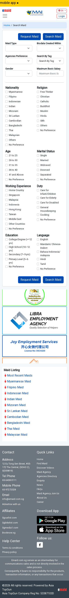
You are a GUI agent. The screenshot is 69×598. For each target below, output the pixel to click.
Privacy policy (9, 551)
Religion (42, 87)
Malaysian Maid (15, 434)
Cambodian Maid (16, 416)
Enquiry (41, 480)
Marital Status (46, 151)
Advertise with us (11, 503)
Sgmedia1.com (10, 527)
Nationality (12, 87)
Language (43, 235)
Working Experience (18, 186)
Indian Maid (13, 398)
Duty (40, 186)
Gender (9, 68)
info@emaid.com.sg (13, 498)
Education (11, 235)
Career (40, 501)
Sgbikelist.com (10, 522)
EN (61, 10)
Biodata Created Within (49, 43)
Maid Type (10, 43)
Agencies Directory (47, 475)
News (40, 484)
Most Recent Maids (18, 375)
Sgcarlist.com (9, 517)
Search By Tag (44, 56)
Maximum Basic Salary (48, 68)
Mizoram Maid (15, 404)
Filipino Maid (14, 386)
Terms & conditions (12, 547)
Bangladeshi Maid (17, 422)
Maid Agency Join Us (48, 492)
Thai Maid (12, 428)
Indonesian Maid (16, 392)
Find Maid (42, 463)
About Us (42, 497)
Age (7, 151)
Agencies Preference (16, 56)
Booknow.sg (8, 532)
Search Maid (53, 36)
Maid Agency (44, 471)
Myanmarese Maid (17, 381)
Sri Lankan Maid (15, 410)
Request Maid (29, 36)
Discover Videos (45, 467)
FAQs (40, 488)
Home (7, 25)
